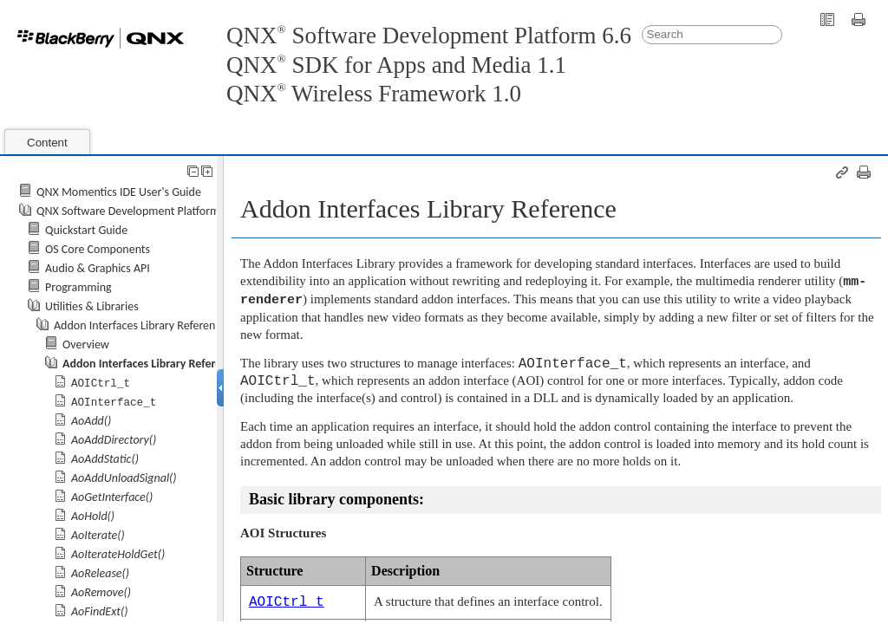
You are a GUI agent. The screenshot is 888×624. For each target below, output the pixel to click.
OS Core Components (97, 249)
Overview (85, 344)
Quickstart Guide (86, 230)
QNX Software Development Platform (127, 211)
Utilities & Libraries (92, 306)
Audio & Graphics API (97, 268)
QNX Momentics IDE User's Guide (118, 192)
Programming (78, 287)
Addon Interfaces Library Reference (140, 325)
